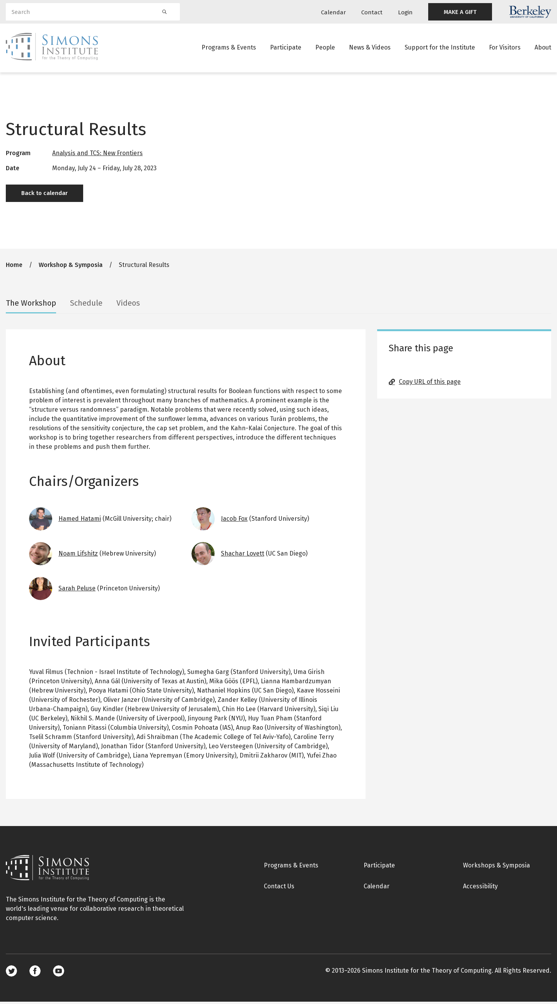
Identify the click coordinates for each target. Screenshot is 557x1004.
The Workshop (31, 305)
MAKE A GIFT (460, 12)
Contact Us (279, 888)
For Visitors (505, 48)
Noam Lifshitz (78, 555)
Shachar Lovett (242, 555)
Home (14, 267)
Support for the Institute (440, 48)
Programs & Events (229, 48)
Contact (372, 12)
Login (405, 12)
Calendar (333, 12)
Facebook (35, 973)
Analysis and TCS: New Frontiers (97, 155)
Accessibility (480, 888)
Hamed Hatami (79, 521)
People (325, 48)
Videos (128, 305)
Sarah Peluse (77, 590)
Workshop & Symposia (71, 267)
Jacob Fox (234, 521)
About (543, 48)
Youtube (58, 973)
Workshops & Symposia (496, 867)
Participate (285, 48)
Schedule (86, 305)
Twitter (11, 973)
